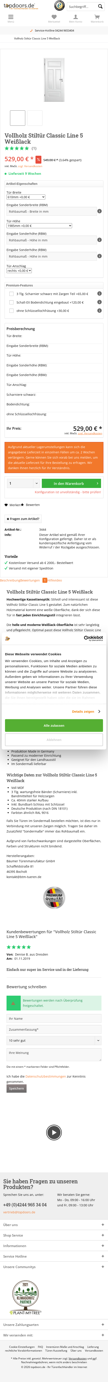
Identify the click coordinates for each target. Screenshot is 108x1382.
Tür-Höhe (13, 221)
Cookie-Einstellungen (22, 1347)
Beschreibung (10, 580)
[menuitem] (97, 18)
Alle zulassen (54, 725)
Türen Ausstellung (56, 1350)
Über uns (76, 1350)
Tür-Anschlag (16, 266)
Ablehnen (54, 740)
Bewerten (30, 505)
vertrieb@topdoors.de (19, 1212)
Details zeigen (83, 711)
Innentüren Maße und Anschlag (65, 1347)
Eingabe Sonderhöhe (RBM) (27, 234)
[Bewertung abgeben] (54, 1040)
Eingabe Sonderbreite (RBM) (28, 205)
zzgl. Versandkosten (30, 166)
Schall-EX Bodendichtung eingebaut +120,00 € (50, 302)
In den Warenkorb (76, 483)
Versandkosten (94, 1350)
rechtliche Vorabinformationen (23, 1350)
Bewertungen (33, 580)
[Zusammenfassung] (54, 1029)
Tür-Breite (14, 192)
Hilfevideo (54, 580)
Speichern (16, 1088)
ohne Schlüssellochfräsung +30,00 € (43, 311)
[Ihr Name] (54, 1018)
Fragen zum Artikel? (23, 519)
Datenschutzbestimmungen (45, 1076)
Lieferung (93, 1347)
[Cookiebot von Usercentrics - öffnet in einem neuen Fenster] (84, 639)
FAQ (40, 1347)
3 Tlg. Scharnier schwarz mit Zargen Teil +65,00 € (52, 294)
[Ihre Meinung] (54, 1054)
